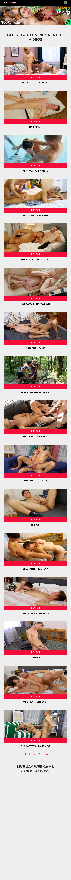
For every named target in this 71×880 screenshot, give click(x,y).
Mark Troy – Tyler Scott (35, 702)
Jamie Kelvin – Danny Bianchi (35, 392)
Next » (46, 754)
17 (39, 754)
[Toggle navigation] (65, 2)
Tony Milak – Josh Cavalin (35, 613)
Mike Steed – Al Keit (35, 348)
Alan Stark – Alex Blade (35, 215)
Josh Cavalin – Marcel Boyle (35, 304)
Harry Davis (35, 127)
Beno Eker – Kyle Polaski (35, 437)
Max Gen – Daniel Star (35, 481)
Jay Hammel (35, 658)
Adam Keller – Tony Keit (35, 569)
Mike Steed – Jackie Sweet (35, 83)
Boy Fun (35, 77)
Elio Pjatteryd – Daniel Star (35, 746)
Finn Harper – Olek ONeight (35, 260)
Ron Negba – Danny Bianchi (35, 171)
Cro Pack (35, 525)
